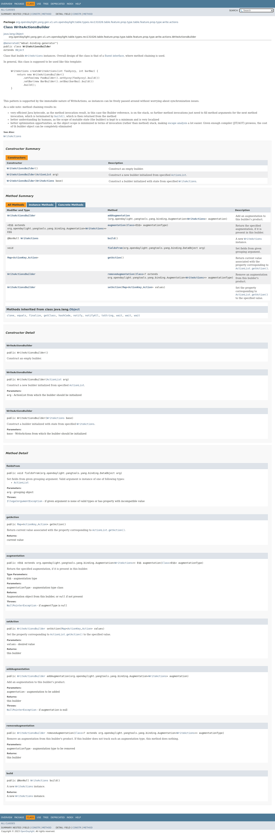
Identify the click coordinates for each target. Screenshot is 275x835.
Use (39, 4)
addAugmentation (119, 215)
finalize (35, 315)
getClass (50, 315)
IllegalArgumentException (24, 501)
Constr (35, 14)
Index (70, 4)
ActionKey (20, 257)
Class (130, 225)
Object (19, 50)
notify (77, 315)
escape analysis (177, 123)
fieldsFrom (115, 248)
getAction (114, 257)
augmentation (116, 225)
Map (9, 257)
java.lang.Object (14, 33)
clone (10, 315)
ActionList (43, 174)
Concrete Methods (70, 204)
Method (46, 14)
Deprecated (58, 4)
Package (19, 4)
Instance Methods (41, 204)
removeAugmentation (121, 274)
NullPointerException (21, 605)
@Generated (11, 43)
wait (119, 315)
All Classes (8, 10)
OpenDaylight (27, 831)
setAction (114, 287)
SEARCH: (234, 10)
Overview (6, 4)
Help (78, 4)
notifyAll (92, 315)
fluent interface (114, 55)
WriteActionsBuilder (21, 168)
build (111, 238)
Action (32, 257)
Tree (46, 4)
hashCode (64, 315)
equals (21, 315)
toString (107, 315)
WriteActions (45, 180)
